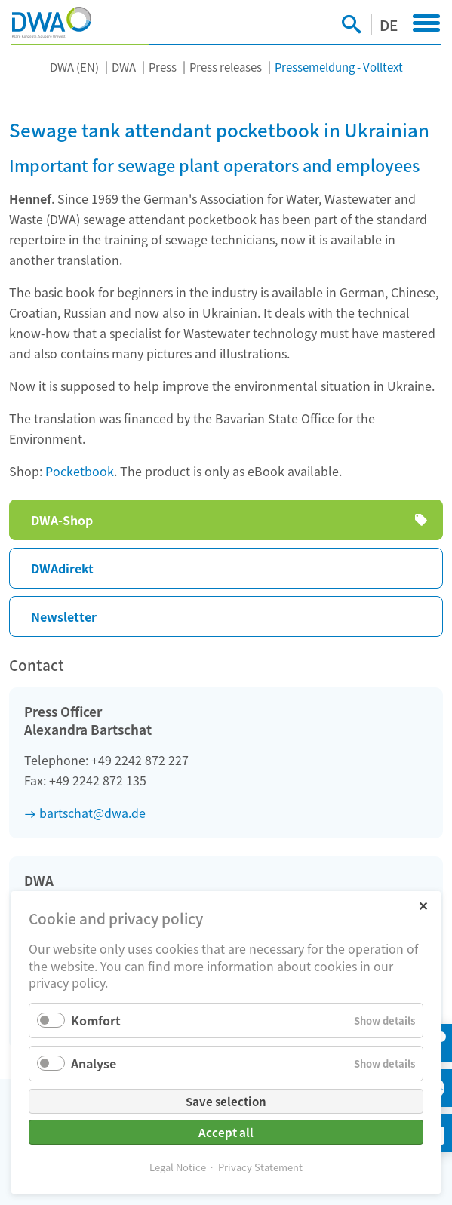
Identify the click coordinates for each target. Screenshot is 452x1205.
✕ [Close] (423, 905)
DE (389, 24)
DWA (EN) (74, 67)
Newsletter (64, 616)
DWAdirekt (62, 568)
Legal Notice (177, 1167)
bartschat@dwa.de (92, 813)
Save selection (226, 1101)
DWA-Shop (62, 520)
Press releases (225, 67)
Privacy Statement (260, 1167)
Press (163, 67)
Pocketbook (79, 471)
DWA (124, 67)
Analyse (93, 1063)
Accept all (226, 1132)
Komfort (96, 1020)
